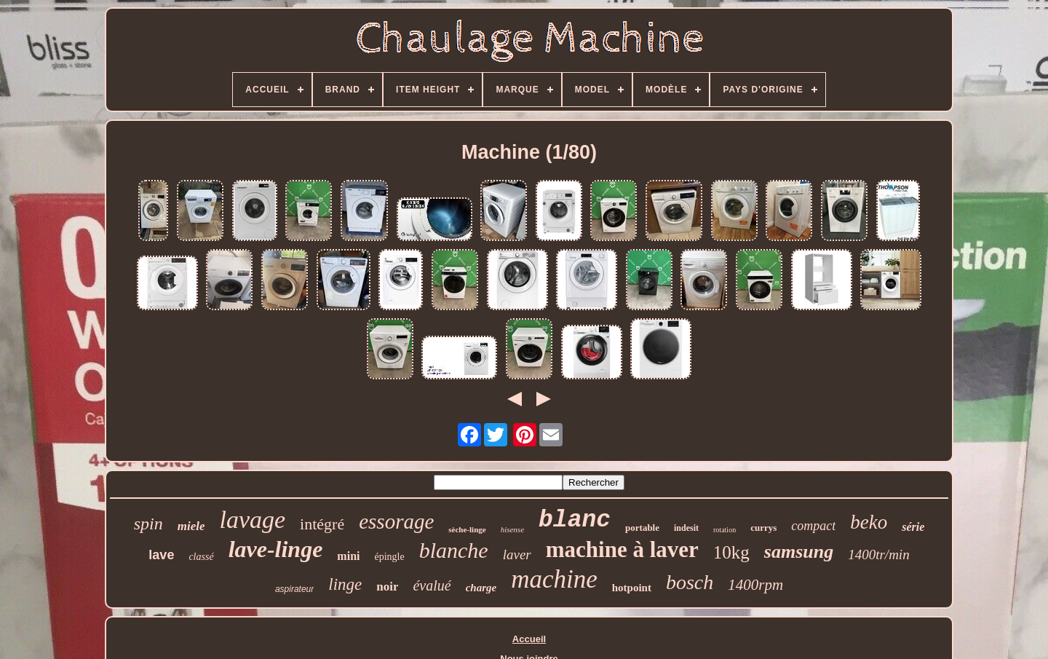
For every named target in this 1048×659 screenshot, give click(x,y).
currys (763, 527)
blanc (575, 520)
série (913, 527)
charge (481, 587)
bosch (689, 582)
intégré (322, 524)
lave (161, 555)
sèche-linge (466, 529)
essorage (396, 521)
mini (348, 556)
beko (868, 522)
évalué (431, 585)
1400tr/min (878, 554)
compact (813, 525)
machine (554, 579)
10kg (731, 552)
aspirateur (294, 589)
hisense (512, 529)
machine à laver (622, 549)
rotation (724, 530)
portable (642, 527)
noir (387, 586)
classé (200, 556)
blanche (453, 550)
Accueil (529, 639)
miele (191, 526)
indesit (686, 528)
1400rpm (755, 584)
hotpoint (631, 587)
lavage (252, 519)
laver (517, 554)
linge (345, 584)
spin (148, 523)
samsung (798, 551)
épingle (389, 556)
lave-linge (276, 549)
